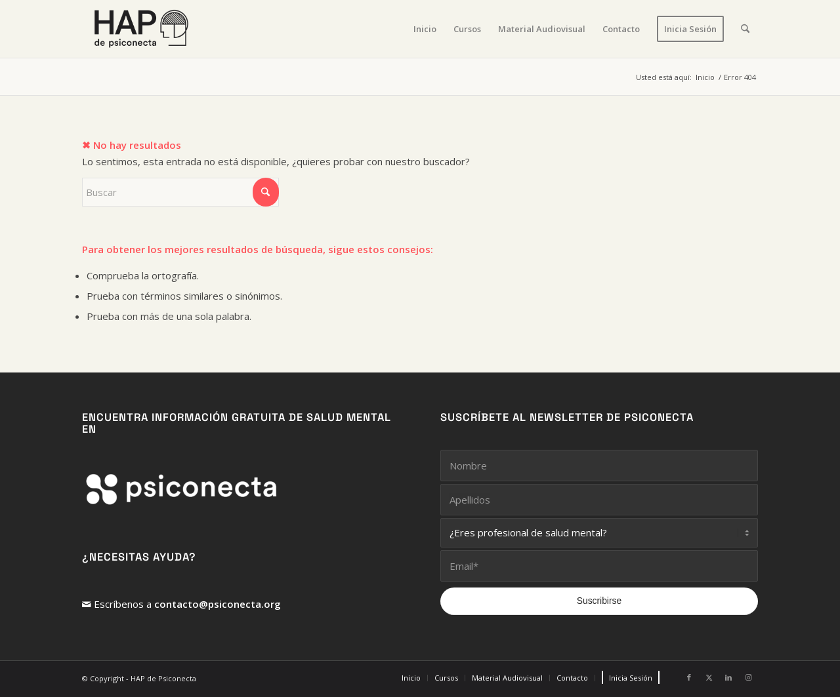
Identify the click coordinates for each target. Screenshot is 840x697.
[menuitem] (425, 29)
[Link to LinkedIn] (728, 677)
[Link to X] (709, 677)
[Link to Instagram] (748, 677)
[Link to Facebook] (689, 677)
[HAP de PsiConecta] (141, 29)
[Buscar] (745, 29)
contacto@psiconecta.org (217, 603)
